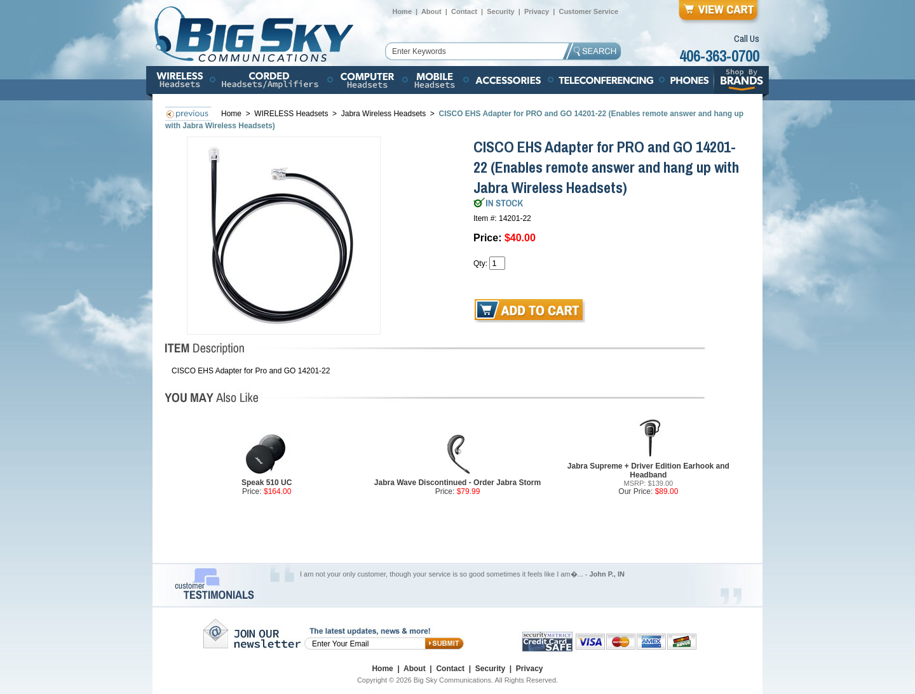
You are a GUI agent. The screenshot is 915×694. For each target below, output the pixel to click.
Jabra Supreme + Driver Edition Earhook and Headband (648, 470)
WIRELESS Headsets (292, 113)
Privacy (536, 11)
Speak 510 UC (266, 482)
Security (500, 11)
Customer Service (588, 11)
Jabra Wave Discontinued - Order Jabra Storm (457, 482)
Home (402, 11)
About (431, 11)
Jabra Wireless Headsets (383, 113)
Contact (464, 11)
